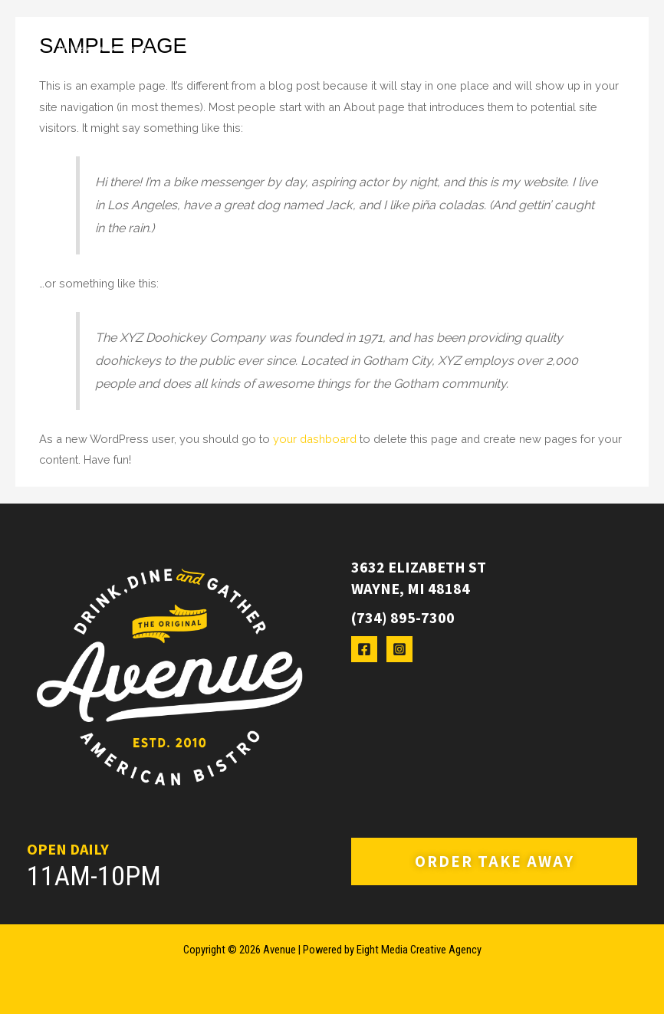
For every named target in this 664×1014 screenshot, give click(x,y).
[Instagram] (399, 649)
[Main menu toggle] (591, 48)
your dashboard (315, 438)
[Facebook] (364, 649)
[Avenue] (102, 48)
